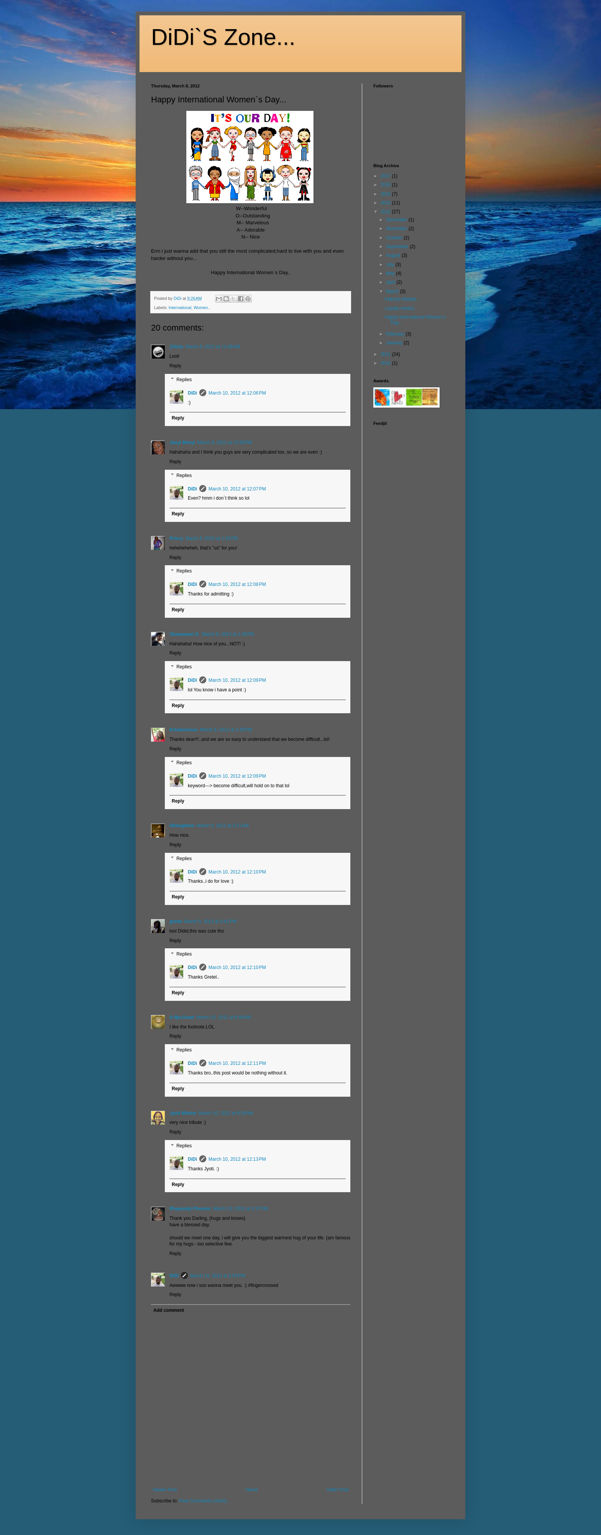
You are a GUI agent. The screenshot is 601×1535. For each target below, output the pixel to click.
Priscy (176, 538)
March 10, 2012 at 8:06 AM (224, 1017)
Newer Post (165, 1489)
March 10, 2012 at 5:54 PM (217, 1275)
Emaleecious (183, 729)
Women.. (202, 307)
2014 (386, 194)
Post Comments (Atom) (203, 1501)
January (395, 342)
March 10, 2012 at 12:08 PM (237, 584)
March (393, 291)
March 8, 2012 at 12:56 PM (224, 442)
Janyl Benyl (182, 442)
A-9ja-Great (181, 1017)
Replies (184, 379)
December (397, 219)
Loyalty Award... (401, 308)
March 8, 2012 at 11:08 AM (213, 346)
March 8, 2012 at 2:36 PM (226, 729)
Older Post (337, 1489)
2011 (386, 354)
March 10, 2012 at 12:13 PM (237, 1159)
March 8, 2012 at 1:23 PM (212, 538)
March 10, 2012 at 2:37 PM (240, 1208)
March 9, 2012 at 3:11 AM (223, 825)
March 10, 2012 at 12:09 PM (237, 680)
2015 (386, 185)
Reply (175, 366)
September (398, 246)
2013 (386, 203)
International (180, 307)
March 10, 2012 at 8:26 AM (226, 1113)
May (391, 273)
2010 (386, 363)
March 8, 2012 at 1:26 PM (228, 634)
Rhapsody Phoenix (190, 1208)
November (397, 228)
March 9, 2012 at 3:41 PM (210, 921)
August (394, 255)
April (391, 282)
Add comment (168, 1310)
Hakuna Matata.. (402, 299)
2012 (386, 211)
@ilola (176, 346)
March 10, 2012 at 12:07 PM (237, 489)
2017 (386, 176)
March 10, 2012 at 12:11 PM (237, 1063)
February (396, 334)
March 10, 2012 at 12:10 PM (237, 872)
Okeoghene (181, 825)
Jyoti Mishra (182, 1113)
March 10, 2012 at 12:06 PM (237, 393)
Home (252, 1489)
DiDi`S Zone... (223, 37)
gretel (175, 921)
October (395, 237)
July (391, 264)
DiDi (192, 393)
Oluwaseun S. (184, 634)
